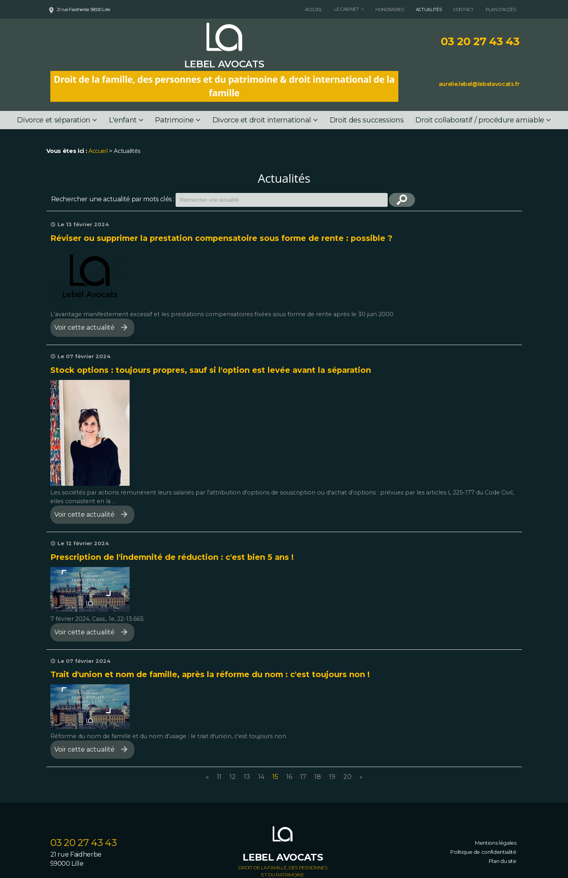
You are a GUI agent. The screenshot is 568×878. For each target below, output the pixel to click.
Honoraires (389, 9)
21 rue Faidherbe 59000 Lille (83, 9)
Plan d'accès (501, 9)
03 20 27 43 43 (480, 41)
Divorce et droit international (261, 120)
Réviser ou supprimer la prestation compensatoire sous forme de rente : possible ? (221, 238)
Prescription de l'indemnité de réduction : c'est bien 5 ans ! (172, 557)
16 (289, 777)
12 (232, 777)
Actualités (429, 9)
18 (317, 777)
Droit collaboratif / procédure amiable (479, 120)
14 (261, 777)
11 (219, 777)
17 (303, 777)
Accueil (314, 9)
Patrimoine (174, 120)
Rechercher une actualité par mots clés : (112, 199)
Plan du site (502, 861)
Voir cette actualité (84, 327)
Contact (463, 9)
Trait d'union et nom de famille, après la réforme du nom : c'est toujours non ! (210, 674)
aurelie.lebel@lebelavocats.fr (479, 84)
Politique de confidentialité (483, 852)
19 (332, 777)
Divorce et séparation (53, 120)
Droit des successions (367, 120)
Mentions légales (495, 843)
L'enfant (123, 120)
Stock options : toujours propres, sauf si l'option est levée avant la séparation (210, 370)
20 (347, 777)
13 (247, 777)
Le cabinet (346, 9)
